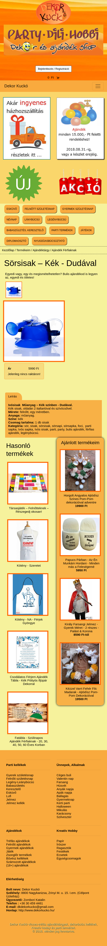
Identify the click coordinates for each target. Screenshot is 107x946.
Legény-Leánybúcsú (20, 782)
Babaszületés (15, 785)
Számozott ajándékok (21, 862)
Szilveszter (64, 817)
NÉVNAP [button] (12, 219)
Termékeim (23, 250)
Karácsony (64, 813)
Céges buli (64, 775)
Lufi (8, 796)
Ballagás (63, 796)
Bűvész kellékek (17, 858)
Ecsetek (62, 855)
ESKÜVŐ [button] (12, 209)
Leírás (12, 396)
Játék (10, 851)
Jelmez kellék (15, 803)
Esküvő (11, 792)
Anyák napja (65, 789)
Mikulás (62, 810)
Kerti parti (63, 803)
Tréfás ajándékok (18, 841)
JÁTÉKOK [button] (86, 230)
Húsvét (61, 785)
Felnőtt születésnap (19, 778)
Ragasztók (64, 848)
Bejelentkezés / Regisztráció (53, 68)
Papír (60, 841)
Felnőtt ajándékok (18, 844)
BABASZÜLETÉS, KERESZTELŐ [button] (25, 230)
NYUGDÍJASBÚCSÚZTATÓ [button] (49, 241)
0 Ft (53, 77)
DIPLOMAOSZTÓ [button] (16, 241)
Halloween (64, 806)
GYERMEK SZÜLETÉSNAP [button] (77, 209)
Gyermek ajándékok (20, 848)
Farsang (62, 782)
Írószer (61, 844)
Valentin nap (65, 778)
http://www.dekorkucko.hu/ (30, 910)
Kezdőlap (8, 250)
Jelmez (11, 799)
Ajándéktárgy (41, 250)
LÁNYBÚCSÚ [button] (32, 219)
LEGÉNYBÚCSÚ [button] (57, 219)
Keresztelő (13, 789)
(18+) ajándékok (17, 865)
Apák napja (64, 792)
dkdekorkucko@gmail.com (30, 906)
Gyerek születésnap (20, 775)
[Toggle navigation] (98, 86)
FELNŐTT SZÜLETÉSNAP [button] (39, 209)
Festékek (63, 851)
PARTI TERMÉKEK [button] (62, 230)
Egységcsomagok (69, 858)
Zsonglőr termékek (19, 855)
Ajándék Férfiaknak (64, 250)
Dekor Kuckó (16, 86)
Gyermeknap (65, 799)
